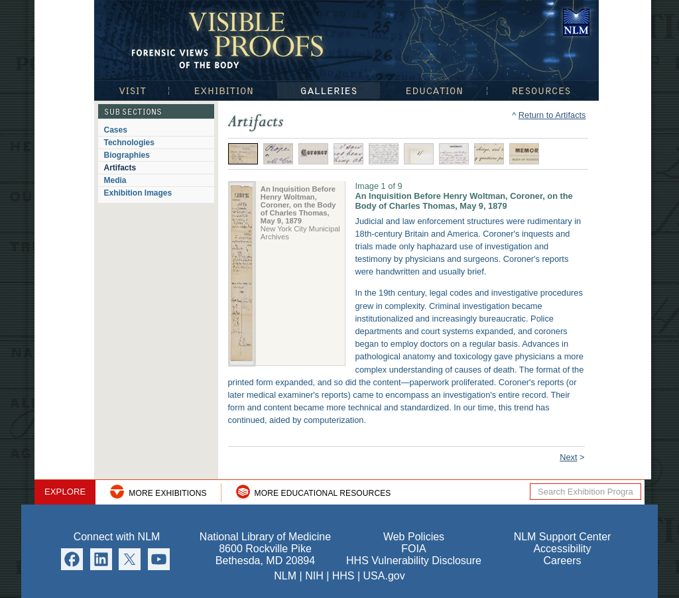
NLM (285, 575)
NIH (314, 575)
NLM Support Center (562, 536)
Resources (543, 90)
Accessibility (562, 548)
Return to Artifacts (552, 115)
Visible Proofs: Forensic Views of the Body (230, 39)
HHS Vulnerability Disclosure (413, 560)
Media (115, 180)
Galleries (328, 90)
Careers (563, 560)
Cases (115, 130)
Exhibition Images (138, 193)
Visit (131, 90)
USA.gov (384, 575)
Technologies (129, 142)
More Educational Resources (323, 493)
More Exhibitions (167, 493)
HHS (343, 575)
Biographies (127, 155)
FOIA (413, 548)
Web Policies (413, 536)
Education (434, 90)
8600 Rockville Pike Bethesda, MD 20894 (265, 554)
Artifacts (120, 167)
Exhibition (223, 90)
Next (568, 457)
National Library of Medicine (576, 22)
